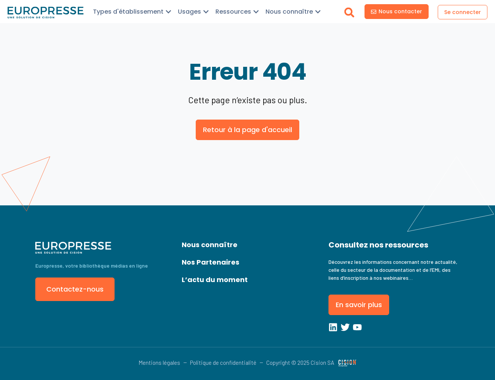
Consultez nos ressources (378, 245)
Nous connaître (209, 244)
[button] (349, 12)
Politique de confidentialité (223, 362)
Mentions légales (159, 362)
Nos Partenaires (210, 262)
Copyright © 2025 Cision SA (300, 362)
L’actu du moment (215, 279)
